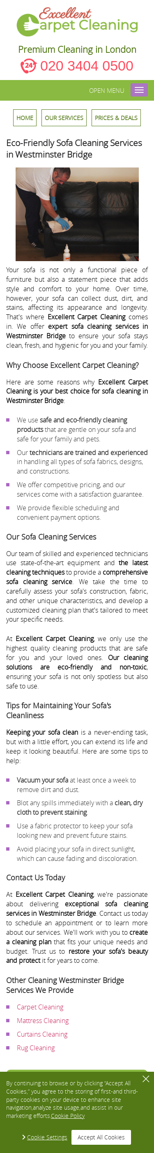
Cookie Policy (68, 1116)
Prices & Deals (116, 118)
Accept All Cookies (101, 1137)
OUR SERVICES (64, 118)
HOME (24, 118)
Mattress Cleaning (43, 1020)
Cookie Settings (47, 1137)
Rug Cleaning (36, 1047)
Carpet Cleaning (40, 1007)
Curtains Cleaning (42, 1034)
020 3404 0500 (86, 65)
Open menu (106, 90)
